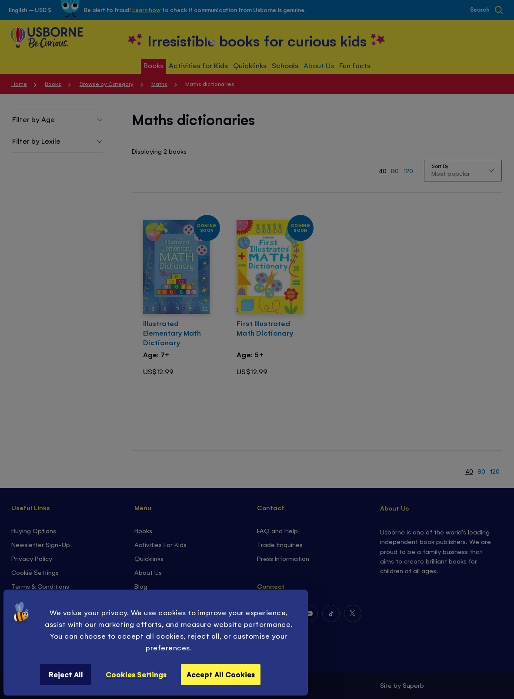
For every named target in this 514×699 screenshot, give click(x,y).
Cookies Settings (136, 674)
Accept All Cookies (221, 674)
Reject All (66, 674)
